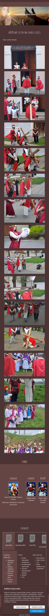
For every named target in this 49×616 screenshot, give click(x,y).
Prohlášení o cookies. (10, 602)
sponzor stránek (24, 615)
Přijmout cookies (37, 611)
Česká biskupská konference (25, 560)
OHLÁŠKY (8, 545)
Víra (23, 577)
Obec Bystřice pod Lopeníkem (40, 567)
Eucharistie (12, 497)
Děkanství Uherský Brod (11, 563)
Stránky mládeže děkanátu (11, 569)
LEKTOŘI (32, 545)
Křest (6, 497)
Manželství (13, 502)
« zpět (24, 461)
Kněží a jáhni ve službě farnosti (43, 500)
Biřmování (5, 502)
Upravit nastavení (22, 607)
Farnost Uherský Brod (10, 575)
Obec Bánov (40, 558)
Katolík (24, 575)
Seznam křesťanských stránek (26, 571)
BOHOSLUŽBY (21, 545)
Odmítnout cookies (37, 607)
